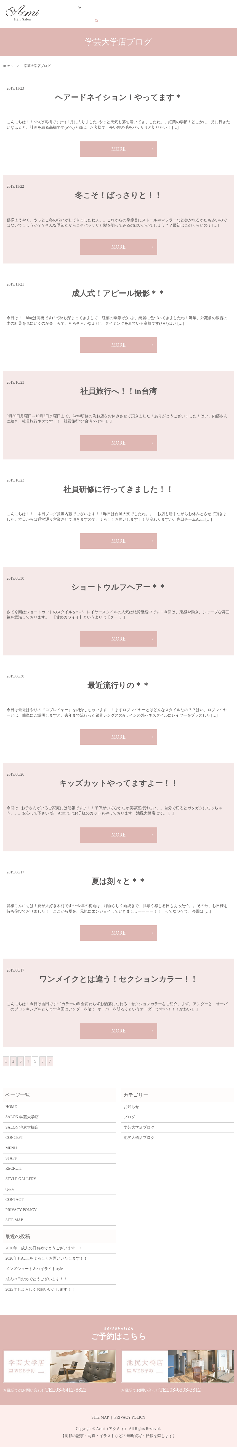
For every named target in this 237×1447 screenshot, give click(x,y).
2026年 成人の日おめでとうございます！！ (44, 1246)
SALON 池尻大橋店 (22, 1126)
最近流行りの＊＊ (118, 683)
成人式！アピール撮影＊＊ (118, 291)
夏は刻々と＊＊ (118, 879)
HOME (50, 9)
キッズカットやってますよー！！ (118, 781)
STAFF (120, 9)
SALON (66, 9)
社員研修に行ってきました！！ (118, 487)
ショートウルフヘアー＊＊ (118, 585)
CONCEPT (87, 9)
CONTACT (221, 9)
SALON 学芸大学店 (22, 1116)
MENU (105, 9)
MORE (118, 147)
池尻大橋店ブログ (139, 1136)
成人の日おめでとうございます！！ (36, 1277)
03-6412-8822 (71, 1388)
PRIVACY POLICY (21, 1208)
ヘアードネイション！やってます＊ (118, 96)
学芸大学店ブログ (139, 1126)
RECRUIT (200, 9)
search (50, 17)
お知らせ (131, 1105)
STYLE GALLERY (145, 9)
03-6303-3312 (185, 1388)
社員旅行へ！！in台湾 (118, 389)
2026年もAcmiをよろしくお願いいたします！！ (46, 1257)
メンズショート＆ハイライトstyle (34, 1267)
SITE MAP (14, 1219)
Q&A (183, 9)
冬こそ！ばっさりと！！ (118, 193)
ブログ (129, 1116)
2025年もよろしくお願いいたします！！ (40, 1288)
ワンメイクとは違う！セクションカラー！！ (118, 977)
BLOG (170, 9)
